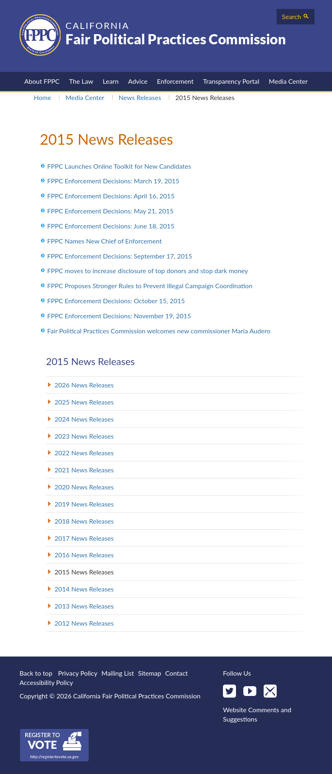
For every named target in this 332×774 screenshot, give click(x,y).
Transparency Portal (231, 81)
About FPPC (42, 81)
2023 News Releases (84, 436)
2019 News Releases (84, 504)
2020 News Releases (84, 487)
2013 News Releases (84, 606)
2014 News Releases (84, 589)
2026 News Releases (84, 385)
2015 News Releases (84, 572)
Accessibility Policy (46, 682)
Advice (138, 81)
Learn (111, 81)
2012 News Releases (84, 623)
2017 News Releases (84, 538)
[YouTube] (249, 692)
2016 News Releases (84, 555)
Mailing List (117, 673)
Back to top (36, 673)
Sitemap (149, 673)
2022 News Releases (84, 453)
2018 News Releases (84, 521)
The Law (81, 81)
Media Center (288, 81)
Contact (176, 673)
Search (295, 16)
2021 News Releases (84, 470)
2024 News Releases (84, 419)
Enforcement (175, 81)
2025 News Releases (84, 402)
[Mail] (270, 692)
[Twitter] (229, 692)
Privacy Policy (78, 673)
